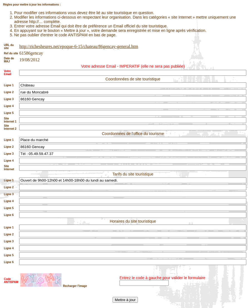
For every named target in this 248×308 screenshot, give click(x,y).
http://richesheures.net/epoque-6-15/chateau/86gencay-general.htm (78, 46)
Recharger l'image (75, 285)
